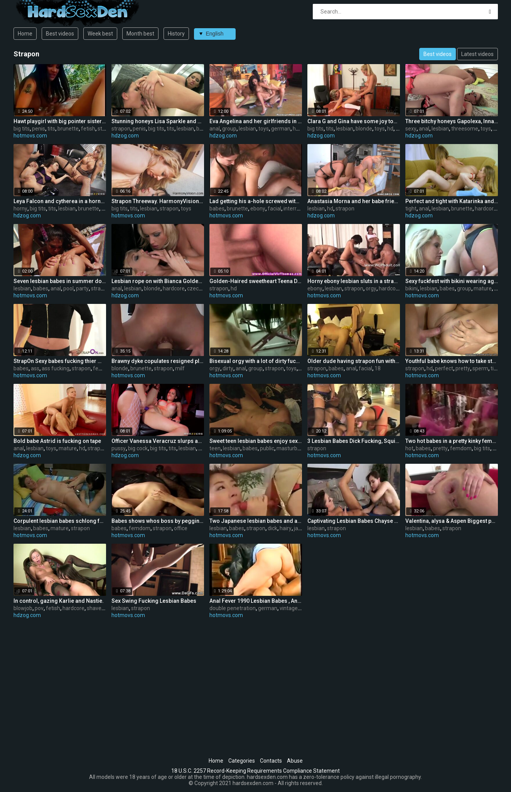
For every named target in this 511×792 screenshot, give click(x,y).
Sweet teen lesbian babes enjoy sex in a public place (255, 441)
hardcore (486, 208)
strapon (120, 128)
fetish (88, 128)
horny (20, 208)
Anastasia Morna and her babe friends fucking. (353, 201)
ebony (257, 208)
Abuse (295, 761)
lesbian (185, 128)
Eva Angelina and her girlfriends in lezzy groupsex (255, 121)
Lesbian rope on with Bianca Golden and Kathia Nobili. (157, 281)
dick (272, 528)
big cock (138, 448)
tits (51, 128)
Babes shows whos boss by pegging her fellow (157, 521)
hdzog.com (125, 135)
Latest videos (477, 54)
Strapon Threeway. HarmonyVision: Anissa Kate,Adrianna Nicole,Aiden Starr (157, 201)
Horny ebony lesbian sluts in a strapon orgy (353, 281)
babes (216, 208)
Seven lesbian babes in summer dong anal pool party (59, 281)
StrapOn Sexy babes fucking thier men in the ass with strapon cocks (59, 361)
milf (180, 368)
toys (263, 128)
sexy (411, 128)
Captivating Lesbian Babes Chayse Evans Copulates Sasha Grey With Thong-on (353, 521)
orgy (371, 288)
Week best (100, 34)
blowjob (22, 608)
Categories (241, 761)
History (176, 34)
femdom (104, 368)
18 (377, 368)
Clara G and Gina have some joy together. (353, 121)
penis (38, 128)
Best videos (60, 34)
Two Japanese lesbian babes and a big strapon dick (255, 521)
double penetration (232, 608)
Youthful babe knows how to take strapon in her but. (451, 361)
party (82, 288)
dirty (228, 368)
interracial (295, 208)
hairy (286, 528)
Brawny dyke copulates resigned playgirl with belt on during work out (157, 361)
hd (296, 128)
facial (274, 208)
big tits (21, 128)
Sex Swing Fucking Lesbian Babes (153, 601)
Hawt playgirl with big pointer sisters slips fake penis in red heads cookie (59, 121)
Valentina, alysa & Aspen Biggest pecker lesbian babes (451, 521)
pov (39, 608)
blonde (364, 128)
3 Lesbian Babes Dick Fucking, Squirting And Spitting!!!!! (353, 441)
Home (25, 34)
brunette (68, 128)
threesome (464, 128)
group (229, 128)
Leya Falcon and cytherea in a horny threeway (59, 201)
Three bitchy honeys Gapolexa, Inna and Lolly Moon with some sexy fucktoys (451, 121)
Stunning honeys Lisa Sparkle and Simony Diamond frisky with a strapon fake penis (157, 121)
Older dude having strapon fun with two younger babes (353, 361)
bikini (411, 288)
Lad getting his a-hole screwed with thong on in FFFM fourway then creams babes (255, 201)
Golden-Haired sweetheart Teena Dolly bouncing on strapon (255, 281)
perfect (444, 368)
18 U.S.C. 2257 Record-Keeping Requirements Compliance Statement (255, 771)
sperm (480, 368)
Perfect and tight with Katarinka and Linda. (451, 201)
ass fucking (55, 368)
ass (35, 368)
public (267, 448)
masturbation (293, 448)
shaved (96, 608)
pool (68, 288)
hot (409, 448)
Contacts (271, 761)
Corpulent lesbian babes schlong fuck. (59, 521)
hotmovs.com (30, 135)
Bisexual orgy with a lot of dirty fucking (255, 361)
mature (483, 288)
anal (214, 128)
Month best (140, 34)
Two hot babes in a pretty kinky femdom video (451, 441)
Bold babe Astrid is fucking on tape (57, 441)
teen (215, 448)
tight (411, 208)
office (180, 528)
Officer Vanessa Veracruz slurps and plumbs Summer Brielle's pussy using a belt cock (157, 441)
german (280, 128)
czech (194, 288)
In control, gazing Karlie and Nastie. (58, 601)
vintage (289, 608)
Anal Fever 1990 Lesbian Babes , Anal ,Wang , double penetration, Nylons (255, 601)
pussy (118, 448)
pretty (462, 368)
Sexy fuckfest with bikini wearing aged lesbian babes (451, 281)
